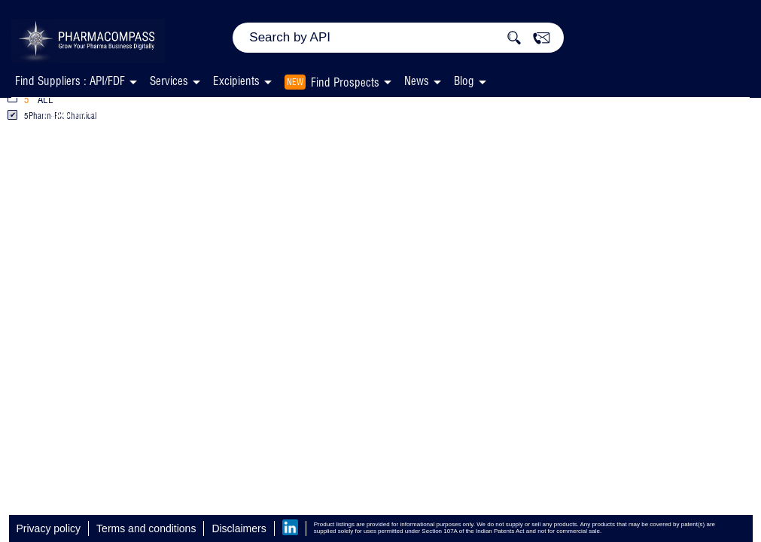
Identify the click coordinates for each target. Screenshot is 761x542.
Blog (464, 81)
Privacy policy (49, 528)
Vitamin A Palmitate (113, 110)
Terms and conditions (146, 528)
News (416, 81)
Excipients (247, 110)
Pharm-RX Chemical (383, 110)
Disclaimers (239, 528)
